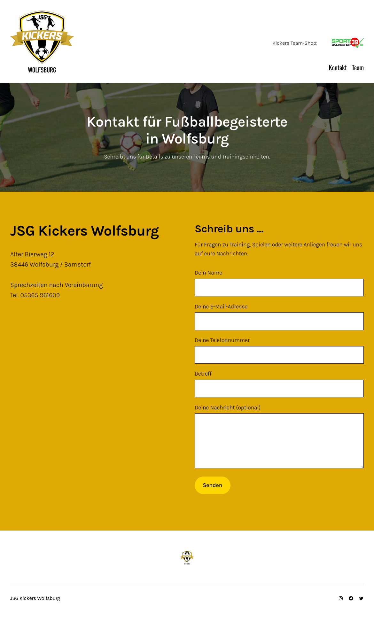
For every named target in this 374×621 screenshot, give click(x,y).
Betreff (279, 383)
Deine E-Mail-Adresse (279, 316)
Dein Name (279, 282)
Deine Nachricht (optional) (279, 442)
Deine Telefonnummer (279, 350)
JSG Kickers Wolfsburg (112, 65)
